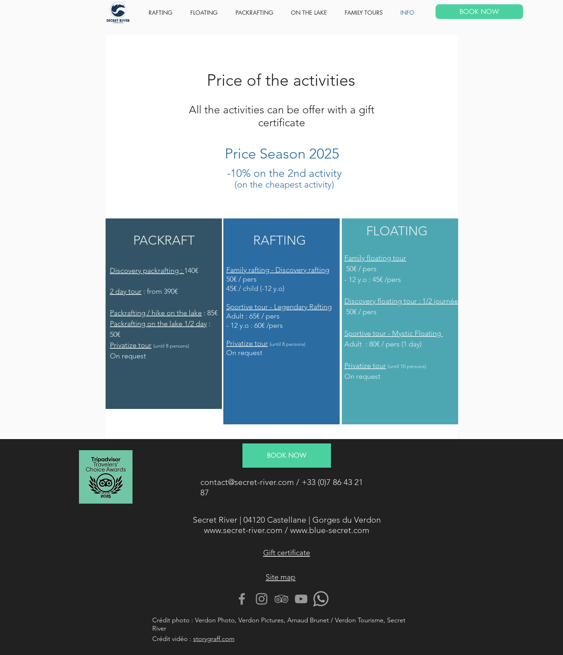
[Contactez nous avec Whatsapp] (321, 599)
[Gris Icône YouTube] (301, 599)
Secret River (215, 520)
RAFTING (279, 240)
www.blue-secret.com (329, 530)
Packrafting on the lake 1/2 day (158, 323)
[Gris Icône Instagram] (261, 599)
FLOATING (397, 231)
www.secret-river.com (243, 530)
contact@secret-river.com (247, 482)
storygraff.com (213, 639)
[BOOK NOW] (479, 11)
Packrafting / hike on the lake (156, 312)
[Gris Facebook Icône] (242, 599)
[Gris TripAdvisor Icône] (281, 599)
